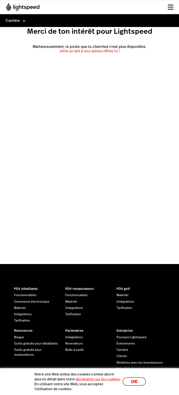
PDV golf (123, 288)
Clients (122, 356)
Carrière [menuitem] (13, 20)
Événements (126, 343)
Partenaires (74, 330)
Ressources (23, 330)
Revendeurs (74, 343)
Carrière (122, 350)
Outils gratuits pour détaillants (36, 343)
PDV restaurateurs (79, 288)
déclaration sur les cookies (98, 379)
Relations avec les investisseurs (140, 363)
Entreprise (125, 330)
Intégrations (23, 314)
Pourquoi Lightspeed (131, 337)
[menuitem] (89, 20)
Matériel (20, 308)
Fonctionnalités (25, 295)
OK (134, 381)
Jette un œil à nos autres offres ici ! (89, 51)
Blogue (19, 337)
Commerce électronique (31, 302)
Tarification (22, 320)
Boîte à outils (74, 350)
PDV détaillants (26, 288)
